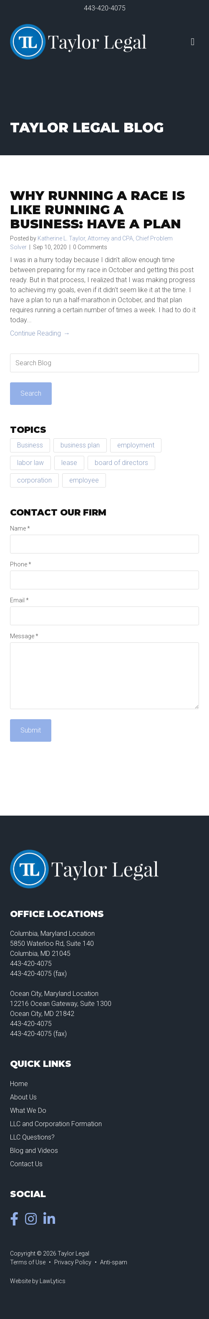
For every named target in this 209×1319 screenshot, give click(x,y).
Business (30, 445)
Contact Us (26, 1164)
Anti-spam (113, 1262)
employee (84, 480)
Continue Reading (35, 333)
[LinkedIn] (50, 1222)
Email (19, 600)
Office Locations (57, 914)
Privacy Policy (72, 1262)
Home (19, 1084)
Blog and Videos (34, 1151)
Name (20, 528)
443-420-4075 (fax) (38, 974)
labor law (30, 463)
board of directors (121, 463)
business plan (80, 445)
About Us (23, 1097)
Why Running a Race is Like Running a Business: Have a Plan (97, 210)
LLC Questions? (32, 1137)
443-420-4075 (105, 8)
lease (69, 463)
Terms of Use (27, 1262)
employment (135, 445)
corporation (34, 480)
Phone (20, 564)
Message (24, 636)
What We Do (28, 1110)
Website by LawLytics (37, 1281)
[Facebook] (16, 1222)
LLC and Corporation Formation (56, 1124)
